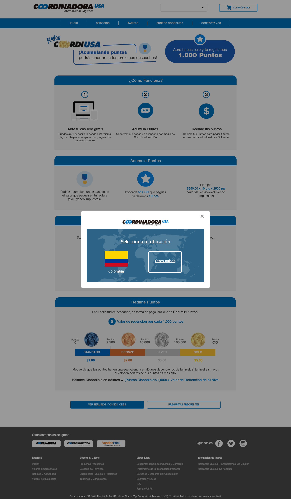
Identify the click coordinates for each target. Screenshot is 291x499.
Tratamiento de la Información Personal (158, 469)
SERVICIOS (103, 23)
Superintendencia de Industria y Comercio (159, 464)
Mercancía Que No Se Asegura (215, 469)
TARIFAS (133, 23)
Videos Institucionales (44, 478)
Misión (35, 464)
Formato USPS (144, 488)
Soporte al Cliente (89, 457)
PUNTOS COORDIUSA (169, 23)
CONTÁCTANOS (211, 23)
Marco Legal (143, 457)
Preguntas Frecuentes (92, 464)
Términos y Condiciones (93, 478)
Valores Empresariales (44, 469)
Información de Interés (210, 457)
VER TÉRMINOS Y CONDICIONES (107, 404)
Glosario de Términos (92, 469)
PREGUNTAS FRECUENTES (183, 404)
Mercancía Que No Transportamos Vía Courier (223, 464)
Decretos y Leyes (146, 478)
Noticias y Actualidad (44, 473)
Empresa (37, 457)
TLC (138, 483)
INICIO (74, 23)
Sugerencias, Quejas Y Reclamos (98, 473)
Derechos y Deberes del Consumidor (157, 473)
